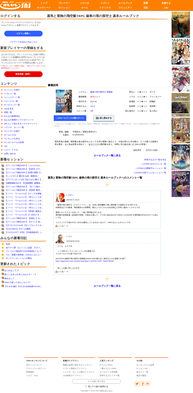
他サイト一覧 (142, 372)
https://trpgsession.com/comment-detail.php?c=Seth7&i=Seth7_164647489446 (85, 261)
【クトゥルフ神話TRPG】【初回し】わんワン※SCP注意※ (31, 218)
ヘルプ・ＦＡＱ (11, 150)
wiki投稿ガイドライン (72, 375)
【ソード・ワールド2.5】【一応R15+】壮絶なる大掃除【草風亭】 (34, 215)
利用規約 (30, 372)
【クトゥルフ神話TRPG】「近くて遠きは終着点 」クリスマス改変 (34, 186)
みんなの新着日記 (12, 116)
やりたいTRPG (106, 365)
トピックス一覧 (11, 101)
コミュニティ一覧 (12, 97)
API (5, 146)
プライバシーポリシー (36, 368)
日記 (145, 7)
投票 (145, 3)
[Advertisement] (28, 51)
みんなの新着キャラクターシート (19, 120)
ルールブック (125, 3)
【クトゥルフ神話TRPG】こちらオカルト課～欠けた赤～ (30, 165)
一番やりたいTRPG (108, 368)
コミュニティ (125, 7)
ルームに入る (10, 135)
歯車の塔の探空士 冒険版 (101, 92)
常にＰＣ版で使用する (96, 386)
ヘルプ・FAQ (32, 375)
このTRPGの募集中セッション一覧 (150, 168)
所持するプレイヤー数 (109, 375)
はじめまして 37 (11, 270)
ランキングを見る (12, 138)
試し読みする (104, 118)
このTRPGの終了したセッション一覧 (149, 172)
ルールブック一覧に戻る (107, 155)
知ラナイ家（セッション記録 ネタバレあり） (27, 247)
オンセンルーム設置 (145, 365)
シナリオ (84, 3)
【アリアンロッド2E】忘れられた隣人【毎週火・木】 (29, 179)
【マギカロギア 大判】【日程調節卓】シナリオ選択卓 (29, 232)
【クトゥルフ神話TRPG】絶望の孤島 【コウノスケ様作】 (30, 172)
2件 (91, 111)
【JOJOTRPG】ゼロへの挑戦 (17, 229)
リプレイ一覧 (10, 93)
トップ (43, 3)
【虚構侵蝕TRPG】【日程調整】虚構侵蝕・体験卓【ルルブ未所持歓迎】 (37, 183)
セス (70, 236)
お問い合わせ (10, 153)
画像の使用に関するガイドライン (78, 365)
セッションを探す (12, 90)
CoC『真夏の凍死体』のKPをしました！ (24, 255)
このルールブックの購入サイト (70, 118)
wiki (166, 7)
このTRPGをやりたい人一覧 (153, 164)
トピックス (105, 7)
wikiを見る (8, 108)
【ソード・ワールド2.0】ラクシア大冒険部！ (25, 193)
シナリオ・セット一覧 (14, 127)
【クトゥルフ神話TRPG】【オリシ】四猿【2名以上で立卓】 (32, 222)
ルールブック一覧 (12, 105)
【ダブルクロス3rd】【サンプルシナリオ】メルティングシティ (33, 225)
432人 (92, 106)
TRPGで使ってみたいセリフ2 (17, 282)
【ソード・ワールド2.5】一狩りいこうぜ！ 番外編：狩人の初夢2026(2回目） (39, 204)
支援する (166, 3)
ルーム (84, 7)
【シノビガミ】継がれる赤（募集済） (22, 176)
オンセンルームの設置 (14, 142)
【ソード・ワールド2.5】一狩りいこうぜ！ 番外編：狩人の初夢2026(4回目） (39, 197)
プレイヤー (64, 3)
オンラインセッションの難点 (19, 258)
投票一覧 (8, 112)
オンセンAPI (142, 368)
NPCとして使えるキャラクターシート (21, 123)
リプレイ (105, 3)
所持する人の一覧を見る (155, 159)
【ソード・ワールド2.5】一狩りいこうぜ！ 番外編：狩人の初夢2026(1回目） (39, 208)
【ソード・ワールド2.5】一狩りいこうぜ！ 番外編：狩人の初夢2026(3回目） (39, 200)
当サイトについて (34, 365)
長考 (8, 244)
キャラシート (44, 7)
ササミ (71, 195)
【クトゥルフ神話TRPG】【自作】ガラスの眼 (25, 169)
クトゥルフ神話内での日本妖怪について (24, 251)
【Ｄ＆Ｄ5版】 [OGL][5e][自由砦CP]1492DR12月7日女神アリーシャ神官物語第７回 (41, 286)
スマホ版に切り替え (97, 381)
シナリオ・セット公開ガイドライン (79, 372)
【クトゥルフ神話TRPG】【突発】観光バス (24, 190)
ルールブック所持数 (108, 372)
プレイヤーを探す (12, 131)
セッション (64, 7)
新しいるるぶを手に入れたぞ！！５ (20, 274)
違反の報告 (141, 375)
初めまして (9, 278)
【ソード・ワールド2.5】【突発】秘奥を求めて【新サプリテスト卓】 (36, 211)
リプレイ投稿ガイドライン (75, 368)
